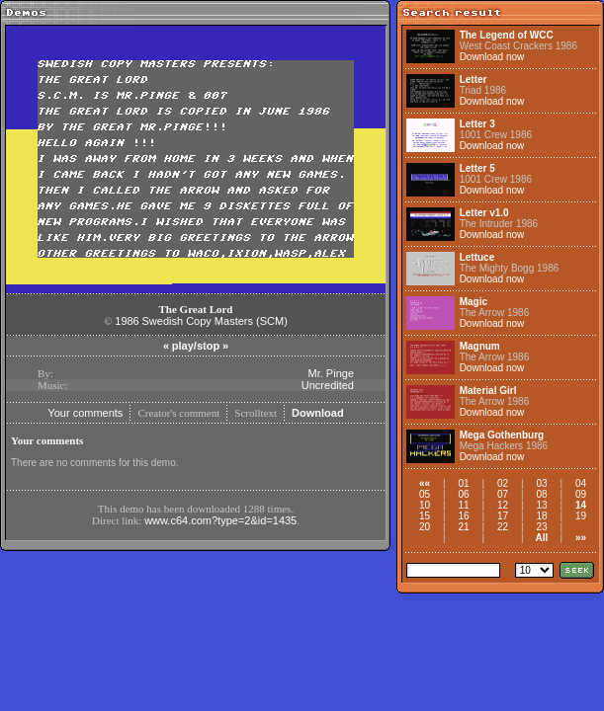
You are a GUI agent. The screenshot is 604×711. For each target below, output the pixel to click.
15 (424, 516)
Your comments (85, 413)
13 (541, 505)
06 (463, 494)
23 (541, 526)
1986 (126, 321)
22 (502, 526)
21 (463, 526)
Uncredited (328, 385)
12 (502, 505)
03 (541, 483)
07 (502, 494)
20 (424, 526)
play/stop (195, 346)
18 (541, 516)
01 (463, 483)
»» (580, 537)
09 (580, 494)
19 (580, 516)
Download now (492, 56)
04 (580, 483)
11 (463, 505)
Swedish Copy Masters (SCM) (215, 321)
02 (502, 483)
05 (424, 494)
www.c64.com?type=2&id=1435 (220, 520)
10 (424, 505)
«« (424, 483)
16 (463, 516)
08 (541, 494)
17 (502, 516)
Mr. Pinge (331, 373)
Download (318, 413)
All (542, 537)
